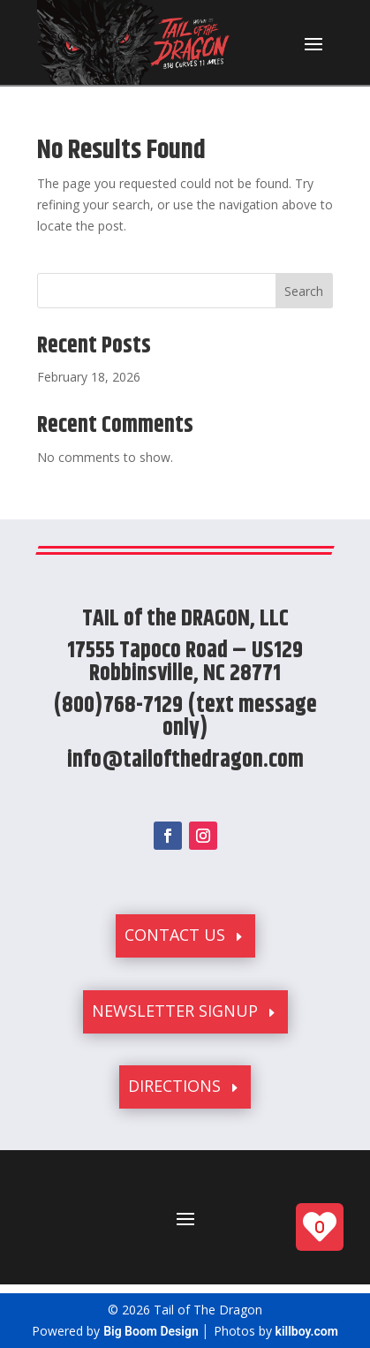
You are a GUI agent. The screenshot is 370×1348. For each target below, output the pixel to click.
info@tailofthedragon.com (185, 760)
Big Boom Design (151, 1331)
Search (303, 291)
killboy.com (307, 1331)
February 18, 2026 (88, 376)
